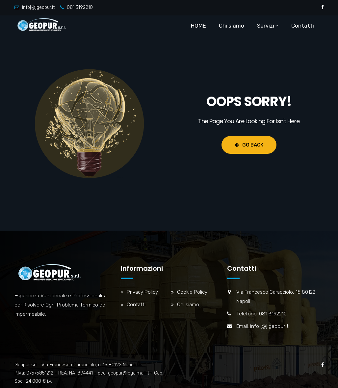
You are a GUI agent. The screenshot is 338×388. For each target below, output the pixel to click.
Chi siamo (231, 25)
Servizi (265, 25)
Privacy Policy (142, 292)
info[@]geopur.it (38, 7)
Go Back (249, 145)
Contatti (302, 25)
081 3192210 (80, 7)
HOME (198, 25)
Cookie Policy (192, 292)
